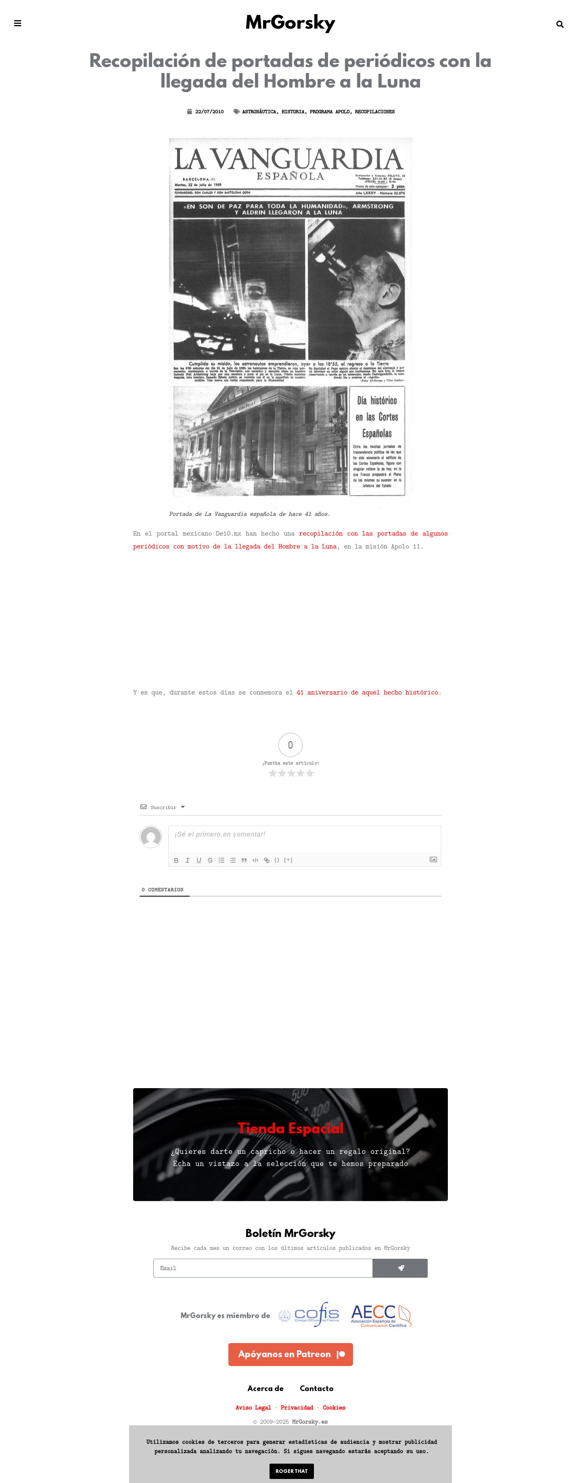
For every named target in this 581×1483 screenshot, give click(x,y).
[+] (288, 860)
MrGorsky (290, 24)
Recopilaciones (375, 111)
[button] (17, 23)
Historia (293, 111)
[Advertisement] (290, 619)
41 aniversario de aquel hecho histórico (367, 692)
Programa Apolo (329, 111)
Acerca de (266, 1389)
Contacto (317, 1389)
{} (277, 860)
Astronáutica (259, 111)
